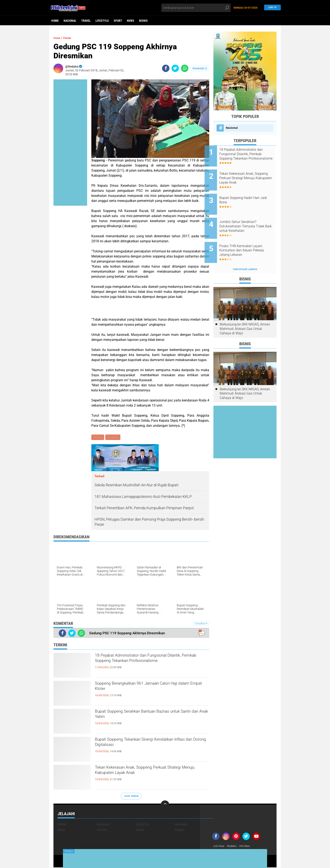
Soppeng (114, 437)
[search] (196, 8)
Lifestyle (102, 20)
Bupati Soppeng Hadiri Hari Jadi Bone (248, 194)
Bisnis (143, 20)
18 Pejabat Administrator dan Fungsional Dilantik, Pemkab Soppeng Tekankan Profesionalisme (143, 664)
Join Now (219, 846)
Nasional (70, 20)
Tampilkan (201, 624)
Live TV (271, 7)
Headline (103, 825)
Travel (86, 20)
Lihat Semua (131, 796)
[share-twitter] (175, 68)
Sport (118, 20)
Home (55, 20)
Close (69, 851)
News (130, 20)
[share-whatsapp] (184, 68)
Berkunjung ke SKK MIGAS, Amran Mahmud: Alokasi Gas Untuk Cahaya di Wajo (245, 314)
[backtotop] (165, 805)
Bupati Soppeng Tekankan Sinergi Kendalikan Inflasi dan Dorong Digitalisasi (148, 744)
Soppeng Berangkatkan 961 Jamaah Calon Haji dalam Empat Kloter (150, 688)
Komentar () (200, 68)
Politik (102, 830)
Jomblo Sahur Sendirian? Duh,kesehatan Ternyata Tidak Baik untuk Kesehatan (250, 217)
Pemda (70, 38)
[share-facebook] (165, 68)
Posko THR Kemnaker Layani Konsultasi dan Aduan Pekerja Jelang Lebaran (250, 239)
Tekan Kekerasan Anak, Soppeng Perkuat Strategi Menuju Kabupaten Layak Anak (143, 772)
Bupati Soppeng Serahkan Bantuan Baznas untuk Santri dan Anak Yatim (145, 716)
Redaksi (233, 846)
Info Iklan (247, 846)
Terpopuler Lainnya (245, 255)
